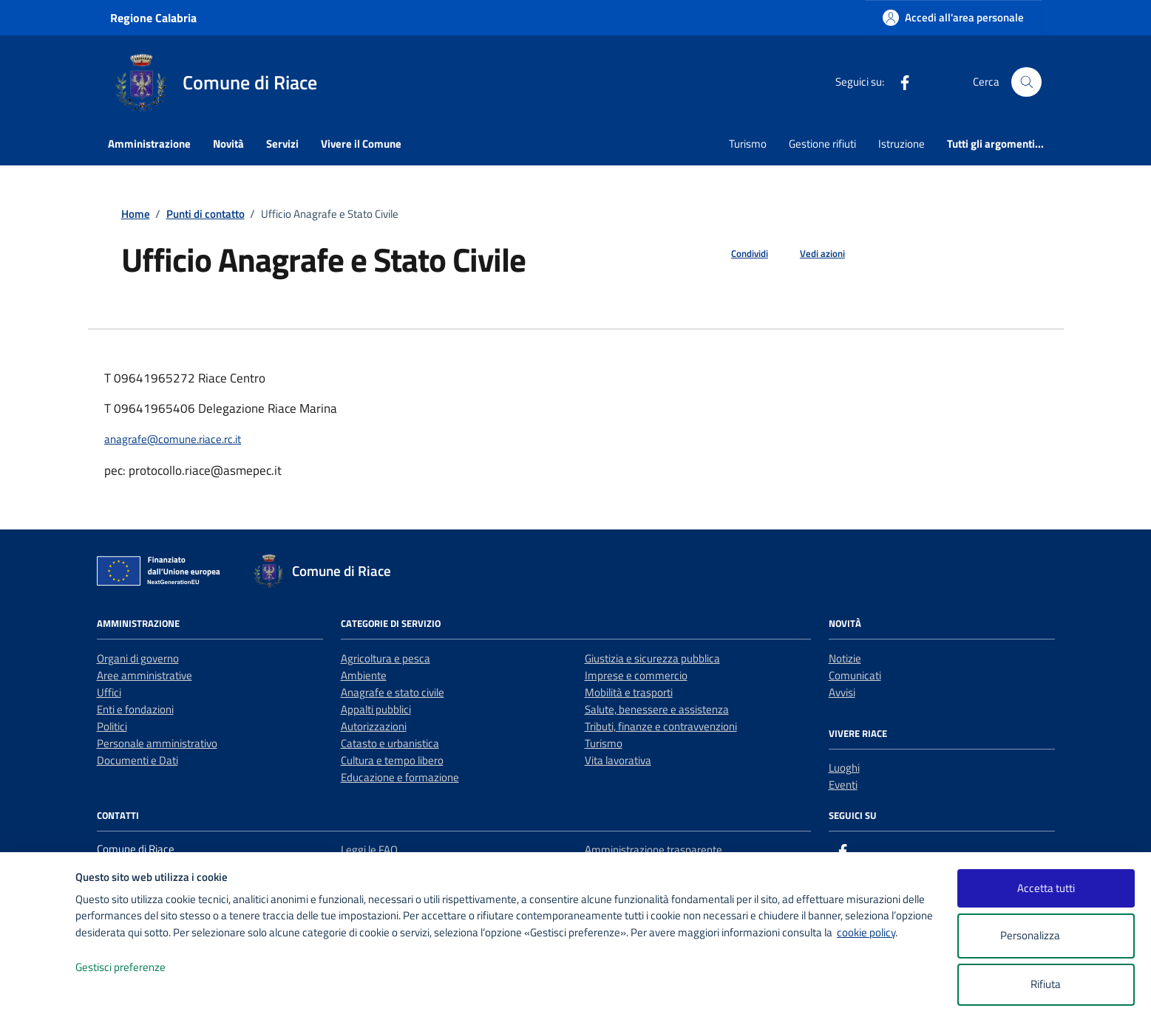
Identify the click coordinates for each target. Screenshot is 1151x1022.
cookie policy (866, 932)
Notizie (845, 658)
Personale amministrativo (157, 743)
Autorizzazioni (374, 726)
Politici (112, 726)
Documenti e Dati (137, 760)
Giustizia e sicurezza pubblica (652, 658)
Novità (228, 143)
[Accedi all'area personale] (953, 17)
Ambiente (364, 675)
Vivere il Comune (361, 143)
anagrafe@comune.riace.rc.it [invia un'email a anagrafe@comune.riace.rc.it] (172, 439)
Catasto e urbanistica (390, 743)
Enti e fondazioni (135, 709)
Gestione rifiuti (822, 143)
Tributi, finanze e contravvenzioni (661, 726)
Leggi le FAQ (369, 849)
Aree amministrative (144, 675)
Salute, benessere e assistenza (657, 709)
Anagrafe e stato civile (392, 692)
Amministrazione (149, 143)
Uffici (109, 692)
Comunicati (855, 675)
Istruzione (901, 143)
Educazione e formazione (400, 777)
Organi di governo (138, 658)
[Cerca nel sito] (1026, 82)
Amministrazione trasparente (653, 849)
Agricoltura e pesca (385, 658)
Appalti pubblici (376, 709)
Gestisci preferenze (136, 968)
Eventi (843, 784)
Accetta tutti (1046, 887)
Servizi (282, 143)
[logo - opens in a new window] (38, 996)
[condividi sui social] (737, 254)
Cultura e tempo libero (392, 760)
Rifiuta (1046, 983)
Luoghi (844, 767)
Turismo (748, 143)
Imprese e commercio (636, 675)
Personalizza (1045, 936)
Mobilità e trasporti (629, 692)
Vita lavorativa (618, 760)
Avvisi (842, 692)
